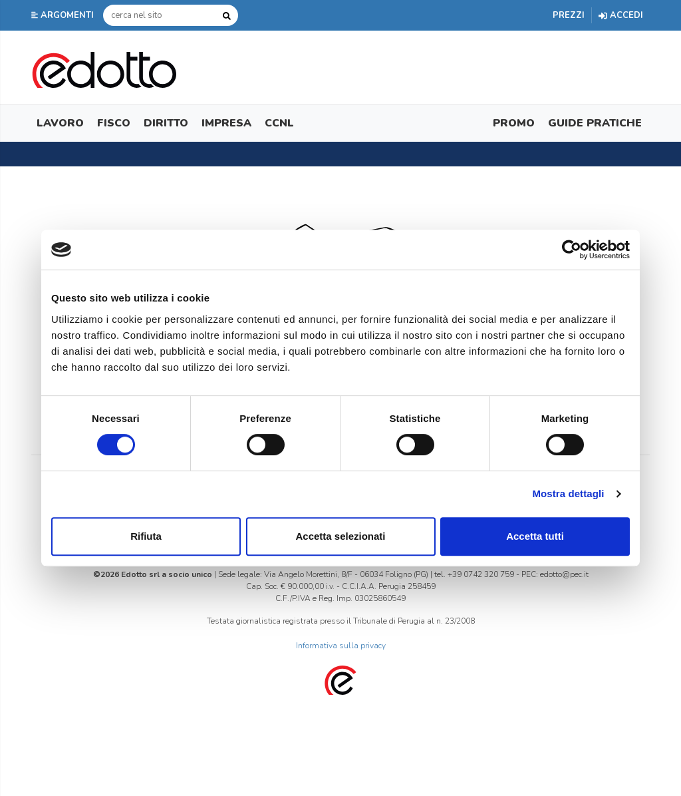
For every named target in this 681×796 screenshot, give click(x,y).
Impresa (226, 123)
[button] (63, 15)
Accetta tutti (535, 536)
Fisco (113, 123)
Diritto (166, 123)
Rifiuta (146, 536)
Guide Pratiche (595, 123)
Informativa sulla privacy (341, 645)
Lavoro (60, 123)
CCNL (279, 123)
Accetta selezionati (340, 536)
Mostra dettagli (568, 493)
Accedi (621, 15)
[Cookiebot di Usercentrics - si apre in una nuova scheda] (571, 250)
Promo (514, 123)
